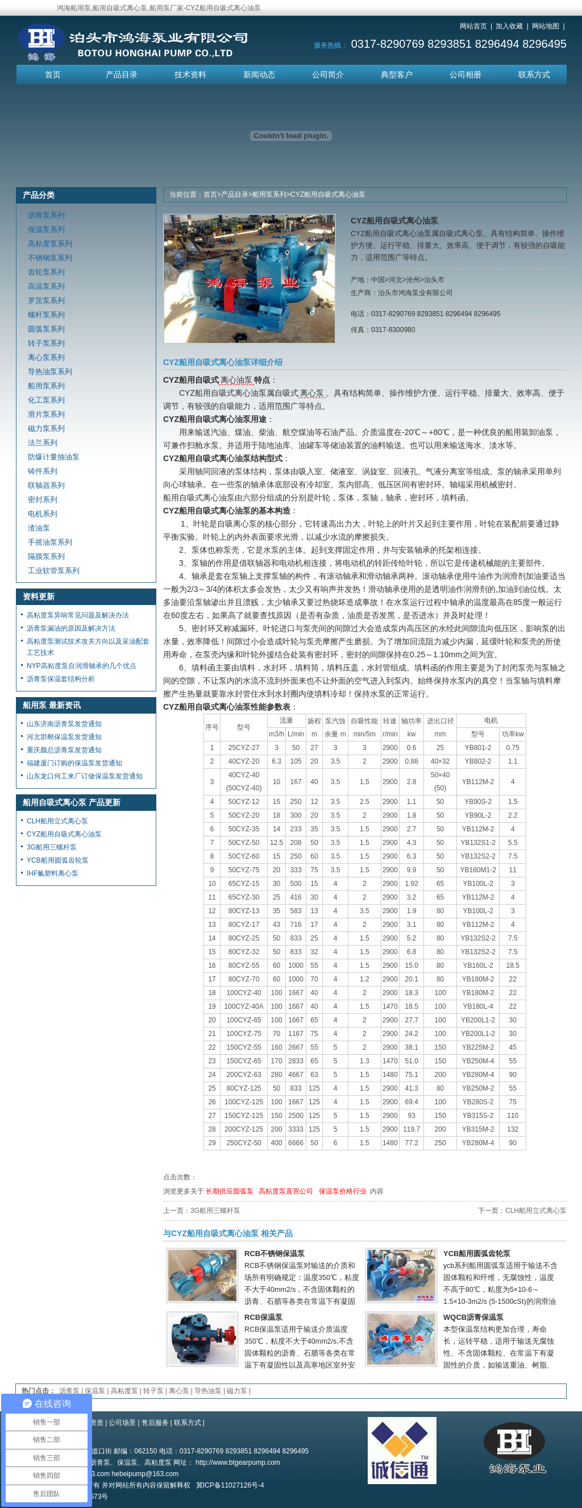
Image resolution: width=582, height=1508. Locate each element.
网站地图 (545, 26)
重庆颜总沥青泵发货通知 (64, 750)
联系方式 (534, 74)
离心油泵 (236, 379)
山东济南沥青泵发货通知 (64, 724)
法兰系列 (42, 442)
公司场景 (122, 1423)
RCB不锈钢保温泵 (274, 1253)
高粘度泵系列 (50, 243)
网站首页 (473, 26)
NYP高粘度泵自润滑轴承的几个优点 (81, 666)
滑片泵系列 (46, 414)
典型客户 (397, 74)
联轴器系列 (46, 485)
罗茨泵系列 (46, 300)
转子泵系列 (46, 343)
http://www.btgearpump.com (238, 1462)
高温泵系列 (46, 286)
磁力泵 (237, 1391)
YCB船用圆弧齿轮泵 (476, 1253)
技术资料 (190, 74)
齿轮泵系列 (46, 272)
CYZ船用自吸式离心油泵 (327, 194)
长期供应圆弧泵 (229, 1191)
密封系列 (42, 499)
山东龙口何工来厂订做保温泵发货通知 (85, 776)
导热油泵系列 (50, 371)
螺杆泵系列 (46, 314)
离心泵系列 (46, 357)
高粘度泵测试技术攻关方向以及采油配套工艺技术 (88, 647)
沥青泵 (69, 1391)
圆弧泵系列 (46, 329)
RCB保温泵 (263, 1317)
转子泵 (153, 1391)
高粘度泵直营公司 (286, 1191)
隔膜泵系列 (46, 556)
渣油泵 (39, 528)
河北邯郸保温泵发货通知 (64, 737)
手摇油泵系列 (50, 542)
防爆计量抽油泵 (54, 457)
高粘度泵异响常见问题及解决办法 (78, 615)
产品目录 (122, 74)
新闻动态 (259, 74)
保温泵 (95, 1391)
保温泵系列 (46, 229)
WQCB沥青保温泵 (473, 1317)
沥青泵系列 (46, 215)
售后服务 (155, 1423)
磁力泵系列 (46, 428)
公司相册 (465, 74)
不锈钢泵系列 (50, 258)
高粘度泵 (124, 1391)
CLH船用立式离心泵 (536, 1211)
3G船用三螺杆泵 (215, 1211)
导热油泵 (208, 1391)
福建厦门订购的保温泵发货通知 (74, 763)
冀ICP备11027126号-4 (230, 1485)
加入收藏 (509, 26)
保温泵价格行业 (343, 1191)
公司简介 (328, 74)
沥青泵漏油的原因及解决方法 (71, 628)
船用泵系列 (269, 194)
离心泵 (312, 392)
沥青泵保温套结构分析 (61, 679)
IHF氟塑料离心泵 (52, 873)
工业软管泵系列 (54, 570)
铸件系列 (42, 471)
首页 (53, 74)
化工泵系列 (46, 400)
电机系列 (42, 513)
